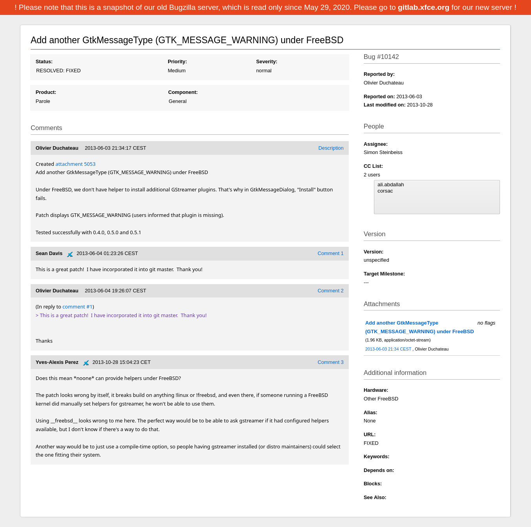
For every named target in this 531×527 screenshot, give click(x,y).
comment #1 (77, 306)
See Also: (375, 497)
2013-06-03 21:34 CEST (388, 349)
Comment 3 (331, 362)
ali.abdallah (437, 185)
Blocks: (373, 484)
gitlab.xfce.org (424, 7)
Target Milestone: (384, 274)
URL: (370, 434)
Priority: (177, 61)
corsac (437, 191)
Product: (46, 92)
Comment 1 (331, 253)
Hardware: (376, 390)
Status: (44, 61)
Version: (374, 252)
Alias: (370, 412)
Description (331, 148)
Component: (183, 92)
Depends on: (379, 470)
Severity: (266, 61)
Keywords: (376, 456)
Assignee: (376, 144)
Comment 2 (331, 291)
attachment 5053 (75, 163)
